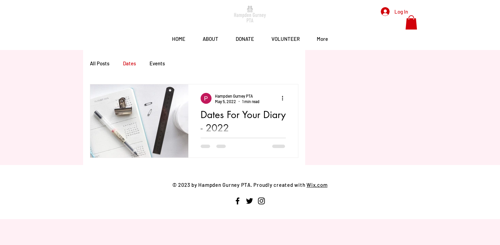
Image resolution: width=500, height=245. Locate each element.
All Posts (99, 63)
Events (157, 63)
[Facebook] (237, 201)
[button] (411, 22)
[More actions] (285, 98)
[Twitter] (249, 201)
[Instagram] (261, 201)
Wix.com (317, 185)
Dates (129, 63)
